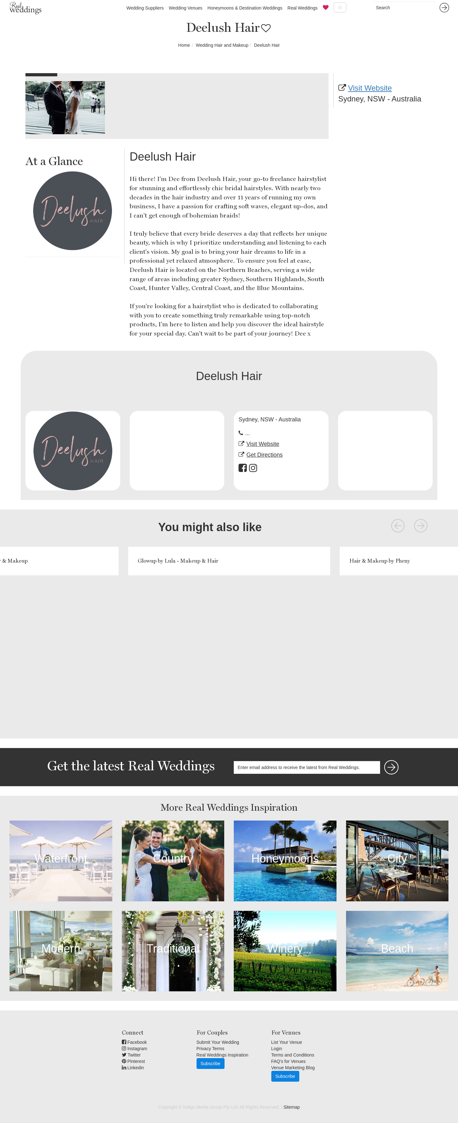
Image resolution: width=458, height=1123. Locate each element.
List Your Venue (286, 1042)
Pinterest (133, 1061)
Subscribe (210, 1063)
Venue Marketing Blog (293, 1067)
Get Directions (264, 455)
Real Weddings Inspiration (222, 1054)
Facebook (134, 1042)
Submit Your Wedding (218, 1042)
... (247, 433)
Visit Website (370, 88)
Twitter (131, 1054)
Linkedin (133, 1067)
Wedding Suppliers (144, 7)
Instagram (134, 1048)
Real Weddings (303, 7)
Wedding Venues (186, 7)
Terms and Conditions (292, 1054)
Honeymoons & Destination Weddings (244, 7)
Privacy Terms (211, 1048)
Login (276, 1048)
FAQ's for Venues (288, 1061)
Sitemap (291, 1107)
